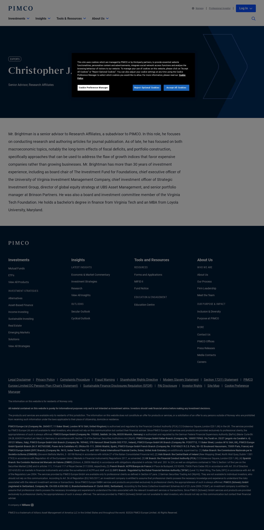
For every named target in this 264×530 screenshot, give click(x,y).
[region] (133, 75)
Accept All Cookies (176, 87)
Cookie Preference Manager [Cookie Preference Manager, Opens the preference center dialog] (93, 87)
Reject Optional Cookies (147, 87)
